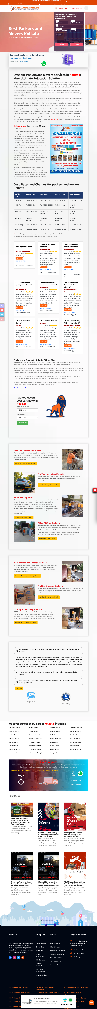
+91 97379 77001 (61, 8)
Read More (19, 258)
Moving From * (59, 28)
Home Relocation (55, 943)
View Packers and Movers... (22, 388)
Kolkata (35, 37)
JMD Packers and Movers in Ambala (47, 993)
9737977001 (24, 61)
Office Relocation (55, 947)
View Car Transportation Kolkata (49, 485)
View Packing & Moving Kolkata (49, 597)
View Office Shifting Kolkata (47, 538)
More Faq (19, 688)
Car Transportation (56, 961)
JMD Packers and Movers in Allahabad (76, 987)
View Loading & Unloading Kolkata (25, 622)
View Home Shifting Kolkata (23, 517)
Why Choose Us (41, 960)
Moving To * (73, 28)
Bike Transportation (56, 958)
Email (57, 24)
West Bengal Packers (22, 37)
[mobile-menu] (85, 8)
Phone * (73, 20)
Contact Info (40, 947)
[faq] (48, 650)
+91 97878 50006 (78, 953)
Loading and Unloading (57, 954)
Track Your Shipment (75, 8)
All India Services (41, 975)
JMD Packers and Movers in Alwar (19, 993)
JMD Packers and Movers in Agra (19, 987)
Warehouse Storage (56, 965)
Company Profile (41, 943)
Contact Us (54, 119)
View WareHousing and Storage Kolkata (27, 576)
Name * (57, 20)
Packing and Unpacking (57, 950)
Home (10, 37)
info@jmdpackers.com (80, 957)
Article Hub (39, 950)
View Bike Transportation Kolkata (25, 464)
